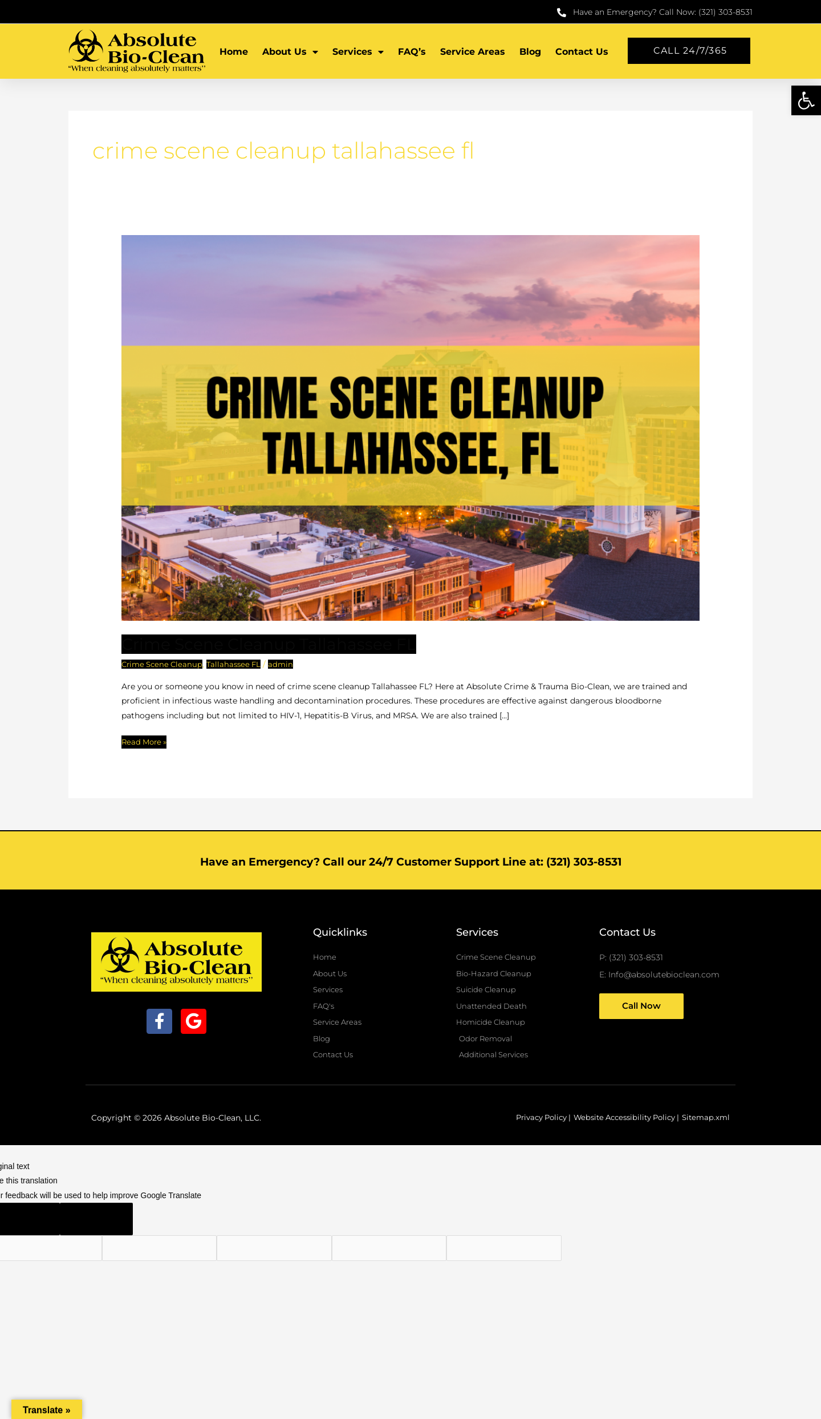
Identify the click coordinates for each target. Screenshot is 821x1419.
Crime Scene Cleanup (164, 664)
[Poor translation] (96, 1225)
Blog (530, 51)
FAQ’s (412, 51)
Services (358, 52)
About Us (290, 52)
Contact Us (581, 51)
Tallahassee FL (239, 664)
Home (234, 51)
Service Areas (472, 51)
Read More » (145, 741)
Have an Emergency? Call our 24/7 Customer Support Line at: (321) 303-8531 (410, 860)
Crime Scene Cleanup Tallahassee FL (277, 643)
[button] (806, 100)
